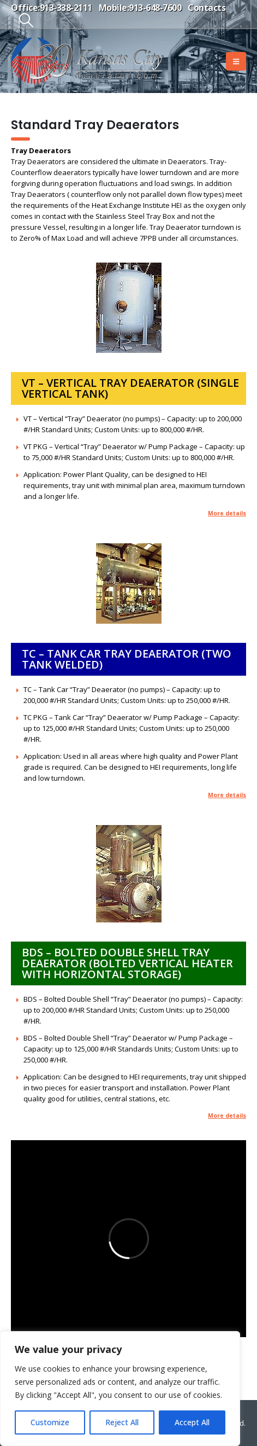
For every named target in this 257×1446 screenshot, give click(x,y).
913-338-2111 (66, 7)
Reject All (122, 1422)
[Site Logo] (87, 61)
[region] (120, 1388)
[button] (25, 20)
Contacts (206, 7)
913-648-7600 (155, 7)
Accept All (192, 1422)
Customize (50, 1422)
